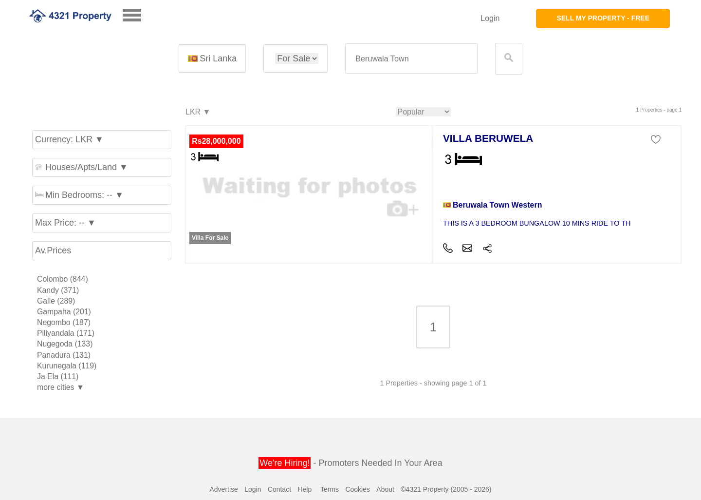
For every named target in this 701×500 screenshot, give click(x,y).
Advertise (223, 489)
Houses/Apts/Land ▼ (81, 167)
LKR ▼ (197, 112)
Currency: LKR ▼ (69, 139)
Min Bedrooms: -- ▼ (79, 195)
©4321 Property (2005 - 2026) (446, 489)
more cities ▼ (60, 387)
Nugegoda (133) (64, 344)
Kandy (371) (58, 290)
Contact (279, 489)
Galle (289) (56, 301)
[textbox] (411, 59)
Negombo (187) (64, 322)
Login (489, 18)
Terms (329, 489)
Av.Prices (53, 250)
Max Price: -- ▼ (65, 223)
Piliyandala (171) (65, 333)
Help (304, 489)
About (385, 489)
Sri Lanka (212, 58)
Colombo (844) (62, 279)
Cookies (357, 489)
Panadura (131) (64, 355)
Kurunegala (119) (66, 366)
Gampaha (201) (64, 312)
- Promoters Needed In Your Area (350, 463)
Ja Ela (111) (57, 376)
